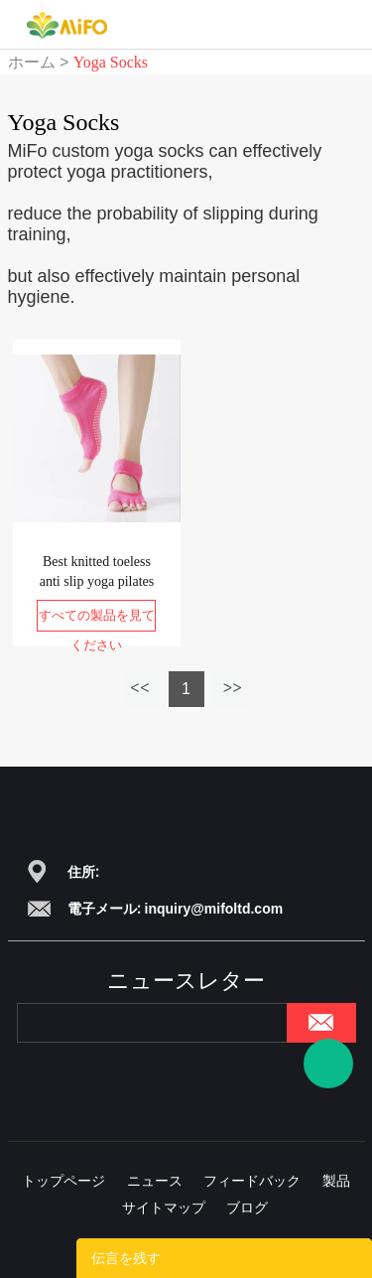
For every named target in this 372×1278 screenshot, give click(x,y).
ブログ (247, 1207)
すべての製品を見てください (97, 620)
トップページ (63, 1180)
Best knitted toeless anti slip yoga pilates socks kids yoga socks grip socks (97, 573)
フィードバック (252, 1180)
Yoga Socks (110, 62)
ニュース (155, 1180)
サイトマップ (163, 1207)
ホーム (32, 62)
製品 (336, 1180)
